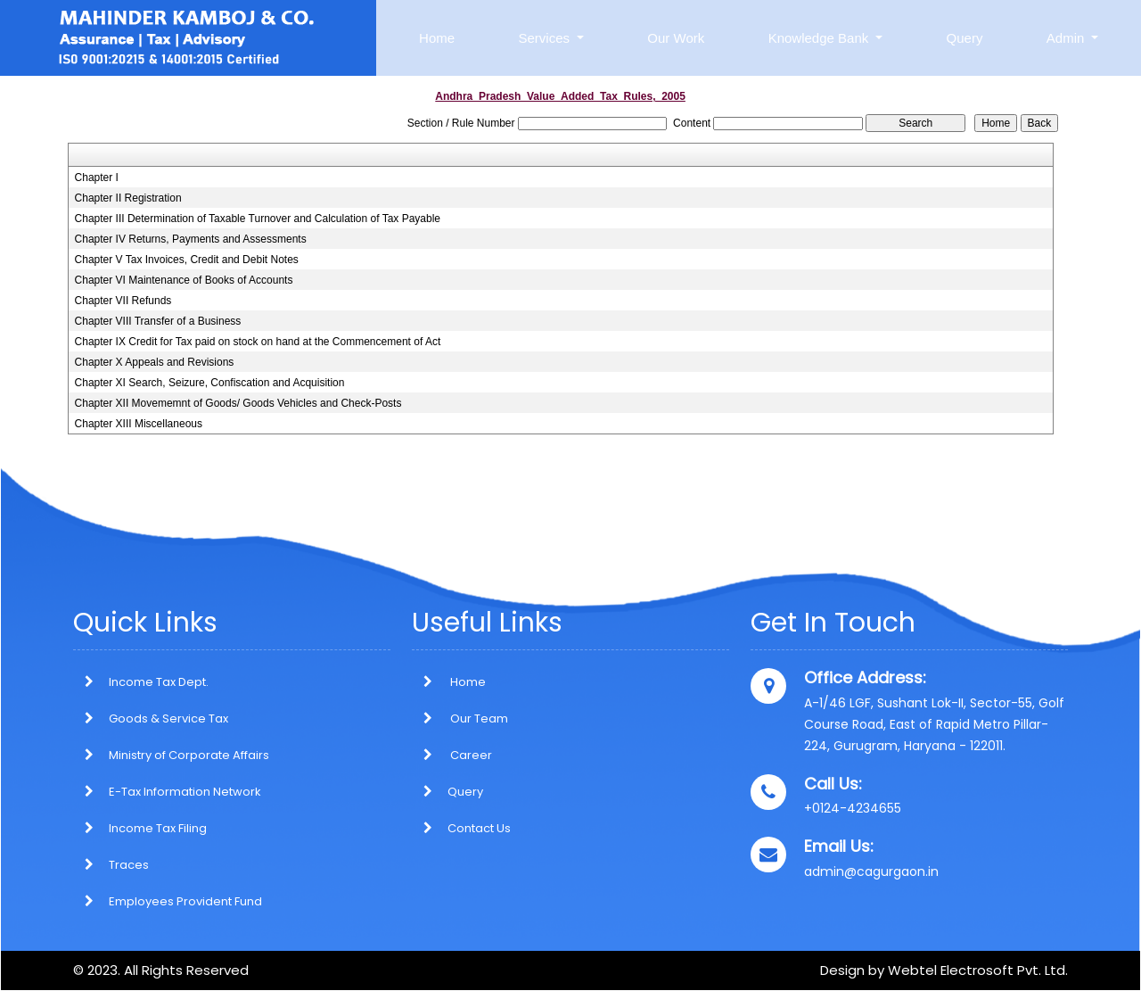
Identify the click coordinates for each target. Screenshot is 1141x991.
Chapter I (97, 177)
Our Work (675, 37)
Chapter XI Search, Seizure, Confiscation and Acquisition (210, 382)
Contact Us (461, 828)
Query (965, 37)
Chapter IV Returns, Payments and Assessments (191, 239)
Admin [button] (1067, 37)
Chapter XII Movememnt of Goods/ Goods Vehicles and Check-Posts (238, 403)
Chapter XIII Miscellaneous (138, 423)
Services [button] (545, 37)
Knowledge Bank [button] (820, 37)
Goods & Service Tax (168, 718)
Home (437, 37)
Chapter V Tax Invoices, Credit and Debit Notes (187, 259)
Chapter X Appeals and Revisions (154, 362)
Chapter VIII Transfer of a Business (158, 321)
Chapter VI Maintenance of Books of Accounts (184, 280)
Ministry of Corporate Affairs (189, 755)
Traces (129, 864)
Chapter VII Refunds (123, 300)
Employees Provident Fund (185, 901)
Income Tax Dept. (159, 681)
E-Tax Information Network (185, 791)
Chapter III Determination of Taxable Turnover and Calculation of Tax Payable (257, 218)
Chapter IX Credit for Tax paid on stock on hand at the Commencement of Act (258, 341)
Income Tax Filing (158, 828)
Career (452, 755)
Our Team (460, 718)
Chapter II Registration (128, 198)
